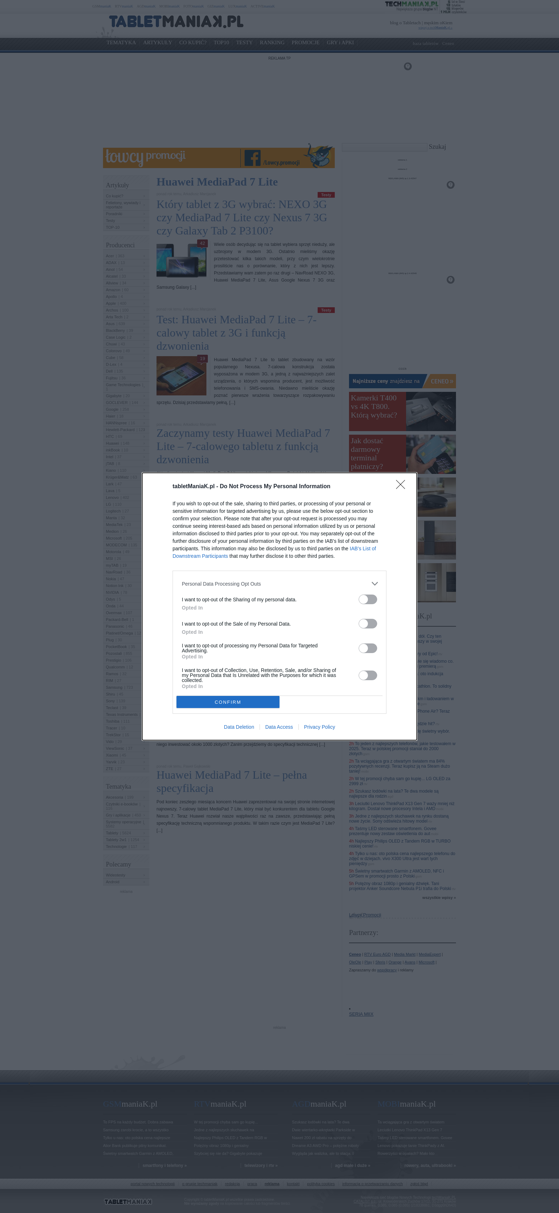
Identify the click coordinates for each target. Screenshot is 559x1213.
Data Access (279, 727)
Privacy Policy (319, 727)
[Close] (403, 487)
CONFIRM (228, 701)
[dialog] (279, 606)
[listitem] (279, 583)
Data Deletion (239, 727)
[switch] (368, 599)
